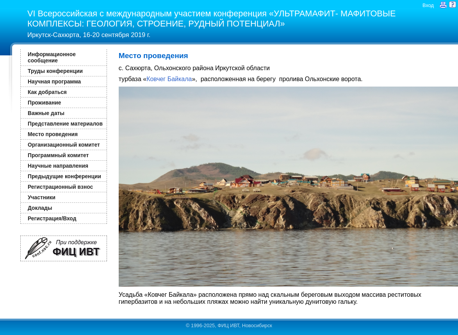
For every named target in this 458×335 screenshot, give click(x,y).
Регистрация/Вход (52, 218)
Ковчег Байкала (169, 79)
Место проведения (53, 134)
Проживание (44, 102)
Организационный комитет (64, 145)
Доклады (40, 208)
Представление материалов (65, 124)
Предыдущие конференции (64, 176)
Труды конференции (55, 71)
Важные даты (46, 113)
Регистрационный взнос (60, 187)
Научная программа (54, 81)
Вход (428, 5)
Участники (41, 197)
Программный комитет (58, 155)
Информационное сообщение (52, 57)
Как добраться (47, 92)
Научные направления (58, 166)
